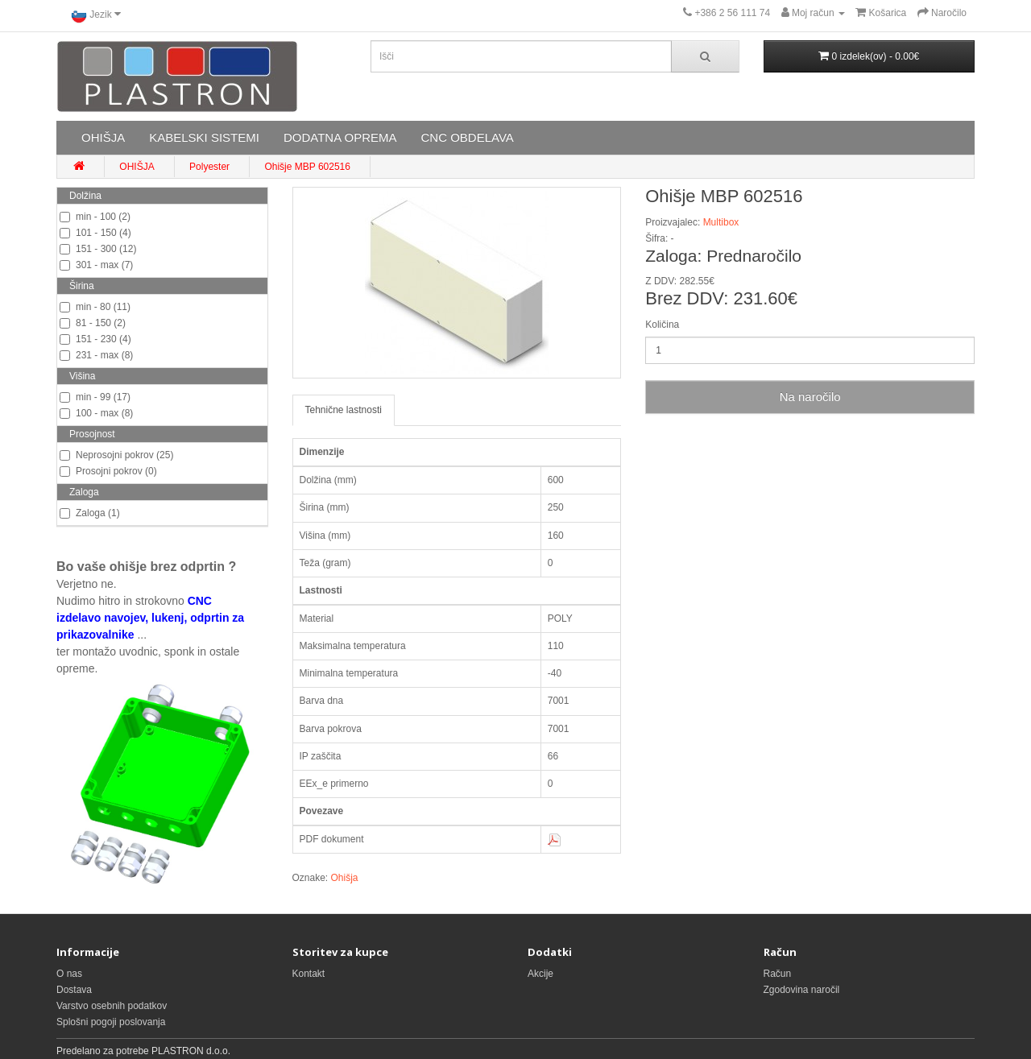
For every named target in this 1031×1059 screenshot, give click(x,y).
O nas (69, 973)
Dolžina (85, 195)
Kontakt (308, 973)
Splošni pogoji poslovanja (110, 1022)
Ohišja (344, 877)
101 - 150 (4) (95, 232)
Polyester (209, 166)
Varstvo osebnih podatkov (111, 1005)
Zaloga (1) (90, 513)
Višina (82, 376)
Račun (778, 973)
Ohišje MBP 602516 (307, 166)
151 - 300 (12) (98, 248)
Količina (662, 324)
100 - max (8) (96, 413)
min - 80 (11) (95, 306)
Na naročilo (810, 396)
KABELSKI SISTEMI (204, 137)
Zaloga (84, 492)
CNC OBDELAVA (466, 137)
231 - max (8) (96, 355)
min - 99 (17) (95, 397)
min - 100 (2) (95, 216)
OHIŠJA (103, 137)
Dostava (74, 989)
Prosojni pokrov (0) (108, 471)
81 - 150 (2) (93, 323)
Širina (81, 286)
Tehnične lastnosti (343, 410)
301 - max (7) (96, 265)
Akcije (540, 973)
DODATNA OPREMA (340, 137)
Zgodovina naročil (802, 989)
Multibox (721, 222)
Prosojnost (92, 434)
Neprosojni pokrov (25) (116, 455)
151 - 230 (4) (95, 339)
